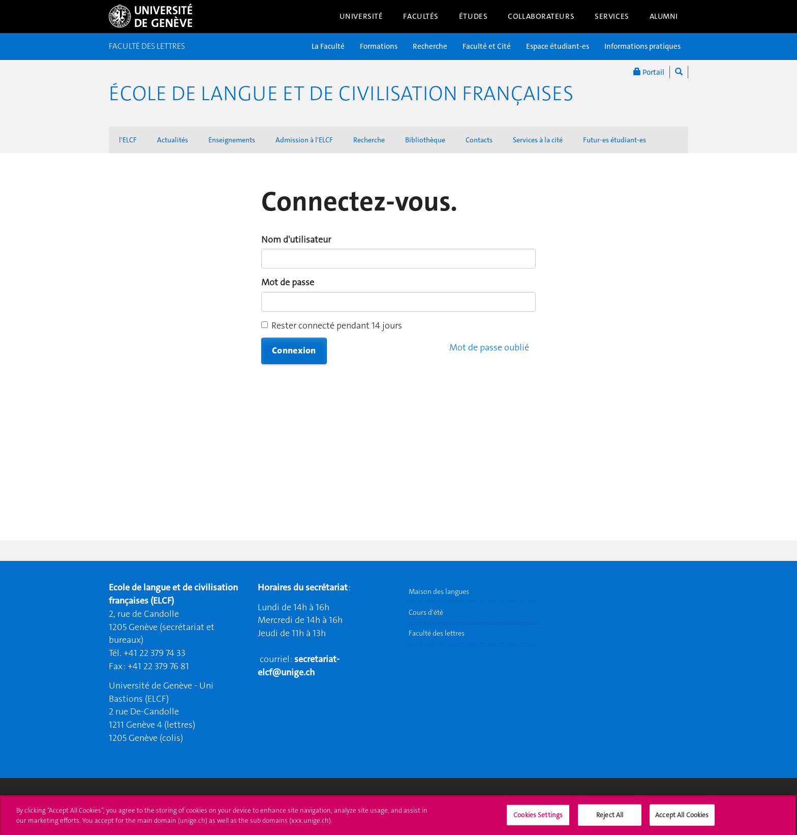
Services (612, 16)
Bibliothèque (425, 139)
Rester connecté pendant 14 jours (331, 325)
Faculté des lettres (437, 633)
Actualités (172, 139)
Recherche (430, 46)
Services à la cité (538, 139)
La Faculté (328, 46)
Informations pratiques (642, 46)
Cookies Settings (538, 821)
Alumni (664, 16)
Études (473, 16)
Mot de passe (287, 282)
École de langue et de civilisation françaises (341, 93)
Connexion (294, 350)
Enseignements (231, 139)
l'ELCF (128, 139)
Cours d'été (426, 612)
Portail (648, 72)
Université (361, 16)
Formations (378, 46)
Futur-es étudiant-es (614, 139)
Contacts (479, 139)
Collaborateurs (541, 16)
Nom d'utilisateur (296, 239)
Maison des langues (439, 591)
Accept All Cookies (682, 821)
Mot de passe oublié (489, 347)
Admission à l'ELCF (304, 139)
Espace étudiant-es (557, 46)
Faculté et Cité (487, 46)
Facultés (421, 16)
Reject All (609, 821)
